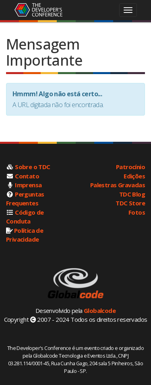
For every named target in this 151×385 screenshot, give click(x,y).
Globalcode (100, 310)
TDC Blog (132, 194)
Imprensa (28, 185)
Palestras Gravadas (117, 185)
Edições (134, 176)
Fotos (136, 212)
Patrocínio (130, 167)
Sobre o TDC (32, 167)
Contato (27, 176)
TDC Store (130, 203)
